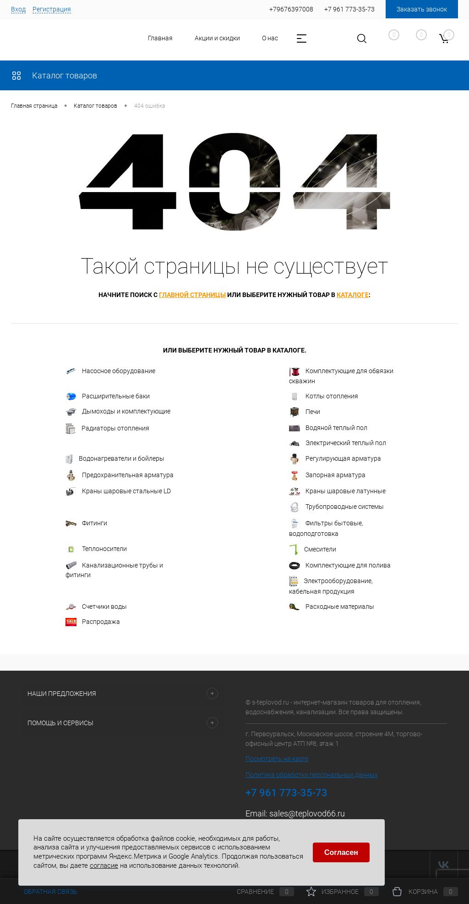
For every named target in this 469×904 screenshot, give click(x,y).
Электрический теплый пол (337, 443)
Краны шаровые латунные (337, 491)
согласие (104, 865)
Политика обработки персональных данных (311, 774)
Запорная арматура (327, 475)
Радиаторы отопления (107, 428)
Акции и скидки (191, 38)
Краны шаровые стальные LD (118, 491)
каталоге (353, 294)
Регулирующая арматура (335, 458)
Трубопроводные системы (336, 507)
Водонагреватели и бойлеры (114, 458)
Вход (18, 9)
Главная (134, 38)
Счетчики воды (96, 607)
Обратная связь (44, 891)
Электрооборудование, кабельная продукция (331, 585)
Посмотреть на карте (276, 758)
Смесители (312, 549)
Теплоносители (96, 549)
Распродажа (92, 622)
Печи (304, 412)
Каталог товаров (54, 75)
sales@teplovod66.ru (307, 813)
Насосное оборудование (110, 371)
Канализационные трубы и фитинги (114, 570)
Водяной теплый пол (328, 427)
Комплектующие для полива (340, 566)
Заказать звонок (422, 9)
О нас (244, 38)
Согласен (341, 852)
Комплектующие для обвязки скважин (341, 376)
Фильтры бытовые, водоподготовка (326, 527)
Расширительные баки (107, 396)
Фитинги (86, 523)
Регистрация (52, 9)
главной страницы (192, 294)
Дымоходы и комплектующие (117, 412)
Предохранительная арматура (119, 475)
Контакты (289, 38)
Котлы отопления (323, 396)
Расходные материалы (331, 607)
